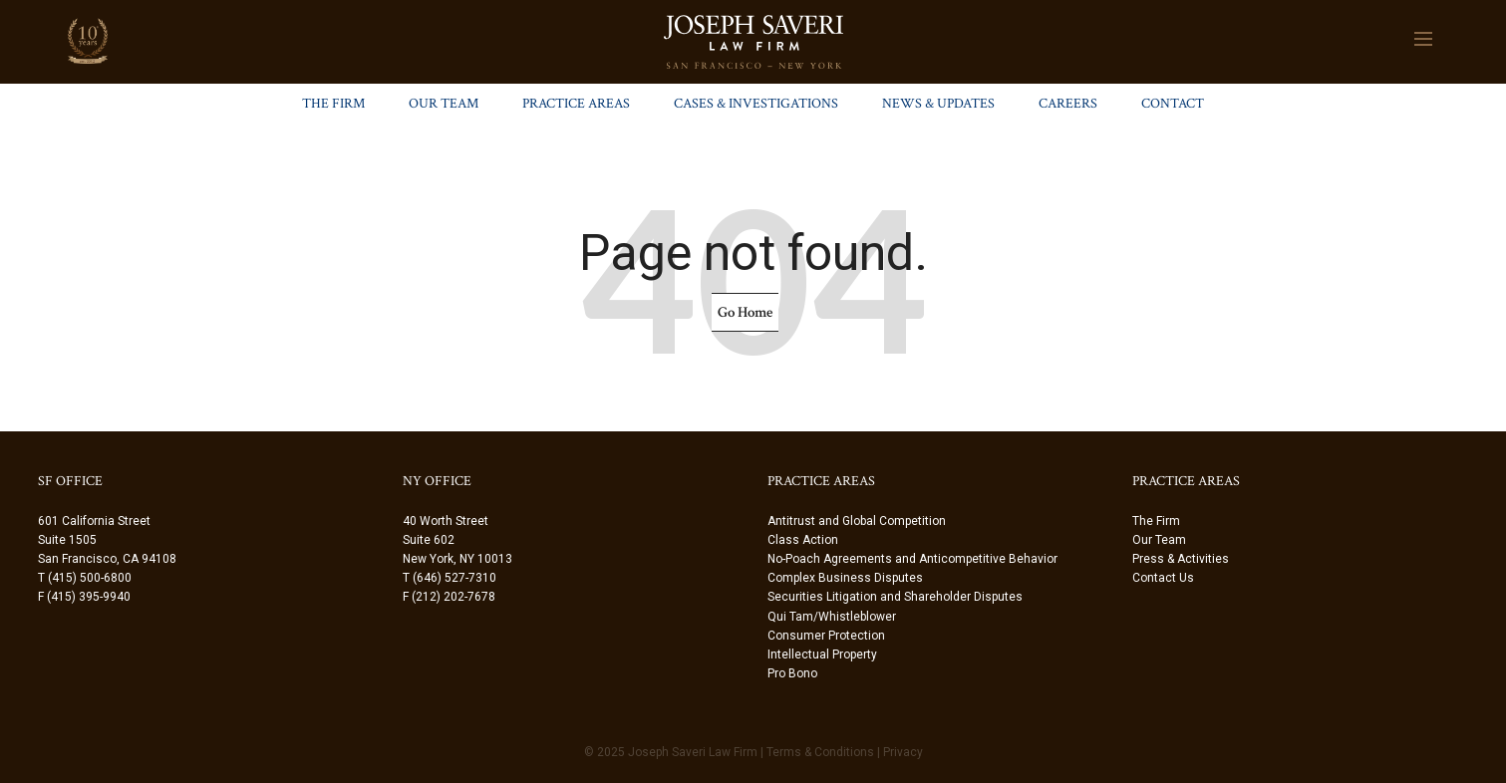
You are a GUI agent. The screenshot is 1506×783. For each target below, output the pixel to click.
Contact (1172, 104)
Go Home (745, 312)
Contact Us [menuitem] (1163, 578)
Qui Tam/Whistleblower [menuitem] (831, 617)
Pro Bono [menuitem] (792, 673)
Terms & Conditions (820, 752)
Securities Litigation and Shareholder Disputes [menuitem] (895, 597)
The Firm (333, 104)
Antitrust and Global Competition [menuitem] (856, 521)
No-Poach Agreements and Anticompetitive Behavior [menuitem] (912, 559)
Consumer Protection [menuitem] (826, 636)
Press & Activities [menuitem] (1180, 559)
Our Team (443, 104)
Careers (1068, 104)
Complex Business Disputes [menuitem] (845, 578)
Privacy (903, 752)
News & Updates (938, 104)
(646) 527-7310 (454, 578)
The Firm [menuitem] (1156, 521)
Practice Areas (576, 104)
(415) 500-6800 (90, 578)
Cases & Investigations (756, 104)
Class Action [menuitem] (802, 540)
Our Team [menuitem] (1159, 540)
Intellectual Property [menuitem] (822, 654)
